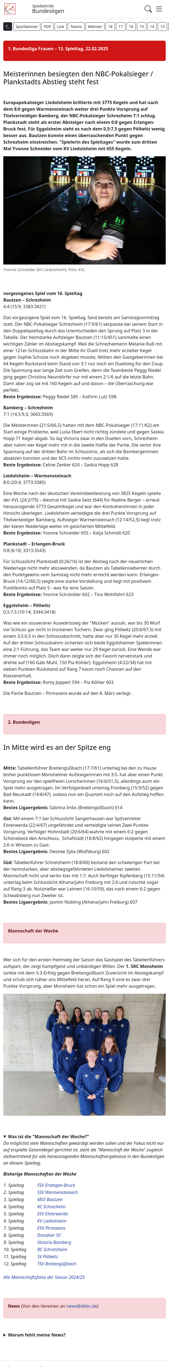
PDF (47, 26)
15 (141, 26)
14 (152, 26)
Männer (95, 26)
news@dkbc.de (81, 1306)
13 (162, 26)
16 (131, 26)
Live (60, 26)
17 (121, 26)
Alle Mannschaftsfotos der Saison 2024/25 (44, 1277)
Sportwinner (27, 26)
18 (110, 26)
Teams (76, 26)
